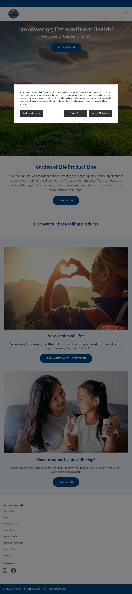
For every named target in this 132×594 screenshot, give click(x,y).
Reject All (75, 113)
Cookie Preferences (31, 113)
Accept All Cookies (100, 113)
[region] (66, 103)
